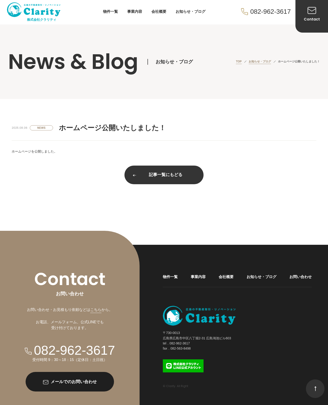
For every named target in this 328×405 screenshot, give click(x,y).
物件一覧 (110, 12)
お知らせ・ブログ (190, 12)
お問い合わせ (300, 277)
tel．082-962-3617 (176, 343)
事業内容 (134, 12)
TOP (238, 61)
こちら (95, 310)
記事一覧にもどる (157, 175)
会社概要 (158, 12)
